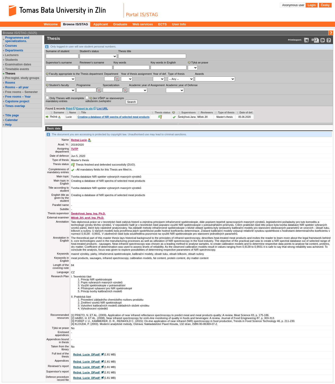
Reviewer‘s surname (92, 62)
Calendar (11, 120)
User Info (179, 24)
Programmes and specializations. (17, 39)
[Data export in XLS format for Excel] (306, 40)
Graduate (120, 24)
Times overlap (15, 106)
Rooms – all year (17, 87)
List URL (102, 108)
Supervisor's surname (59, 62)
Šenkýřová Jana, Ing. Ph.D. (88, 213)
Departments (14, 50)
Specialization (111, 85)
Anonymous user (293, 5)
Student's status (89, 51)
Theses (10, 73)
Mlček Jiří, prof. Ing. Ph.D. (87, 217)
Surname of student (57, 51)
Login (312, 5)
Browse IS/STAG (75, 24)
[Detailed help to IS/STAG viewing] (328, 40)
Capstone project (17, 101)
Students (11, 59)
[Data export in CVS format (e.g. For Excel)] (315, 40)
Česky (325, 5)
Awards (199, 73)
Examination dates (18, 64)
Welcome (51, 24)
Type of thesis (176, 73)
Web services (142, 24)
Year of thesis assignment (136, 73)
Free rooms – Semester (21, 92)
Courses (11, 45)
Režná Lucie (79, 139)
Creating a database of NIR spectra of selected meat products (113, 117)
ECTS (162, 24)
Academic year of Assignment (147, 85)
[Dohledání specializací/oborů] (125, 90)
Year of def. (160, 73)
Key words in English (163, 62)
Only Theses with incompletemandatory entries (65, 99)
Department (111, 73)
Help (8, 124)
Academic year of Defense (182, 85)
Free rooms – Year (18, 96)
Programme (83, 85)
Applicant (100, 24)
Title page (12, 115)
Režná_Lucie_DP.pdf (86, 354)
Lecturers (12, 55)
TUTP (74, 148)
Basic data (53, 128)
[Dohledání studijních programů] (99, 90)
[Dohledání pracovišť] (117, 79)
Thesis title (124, 51)
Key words (120, 62)
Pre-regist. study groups (22, 78)
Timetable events (17, 69)
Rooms (10, 82)
